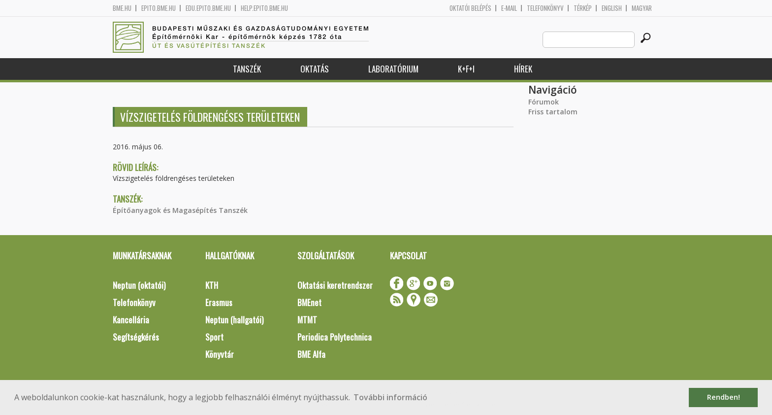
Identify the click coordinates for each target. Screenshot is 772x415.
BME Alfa (311, 354)
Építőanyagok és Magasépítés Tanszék (180, 210)
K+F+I (466, 69)
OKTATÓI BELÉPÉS (470, 8)
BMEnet (309, 302)
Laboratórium (393, 69)
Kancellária (131, 319)
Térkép (583, 8)
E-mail (509, 8)
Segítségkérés (136, 337)
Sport (214, 337)
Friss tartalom (553, 111)
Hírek (523, 69)
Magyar (642, 8)
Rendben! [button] (723, 397)
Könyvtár (219, 354)
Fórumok (543, 101)
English (612, 8)
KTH (211, 285)
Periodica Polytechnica (334, 337)
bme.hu (122, 8)
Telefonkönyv (545, 8)
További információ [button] (390, 397)
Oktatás (314, 69)
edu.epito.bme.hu (208, 8)
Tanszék (247, 69)
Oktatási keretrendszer (335, 285)
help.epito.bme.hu (264, 8)
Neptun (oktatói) (139, 285)
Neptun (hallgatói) (234, 319)
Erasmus (218, 302)
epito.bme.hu (158, 8)
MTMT (307, 319)
